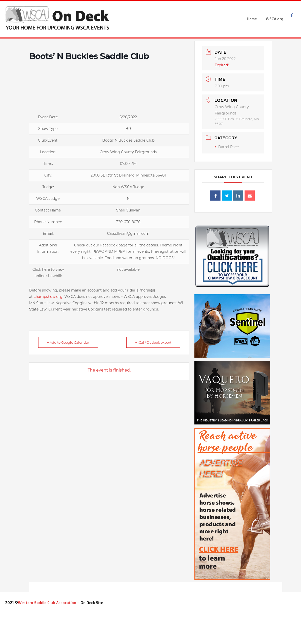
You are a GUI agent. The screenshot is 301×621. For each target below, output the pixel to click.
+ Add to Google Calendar (68, 342)
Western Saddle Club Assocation (47, 602)
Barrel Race (227, 147)
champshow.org (48, 296)
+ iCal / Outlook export (153, 342)
